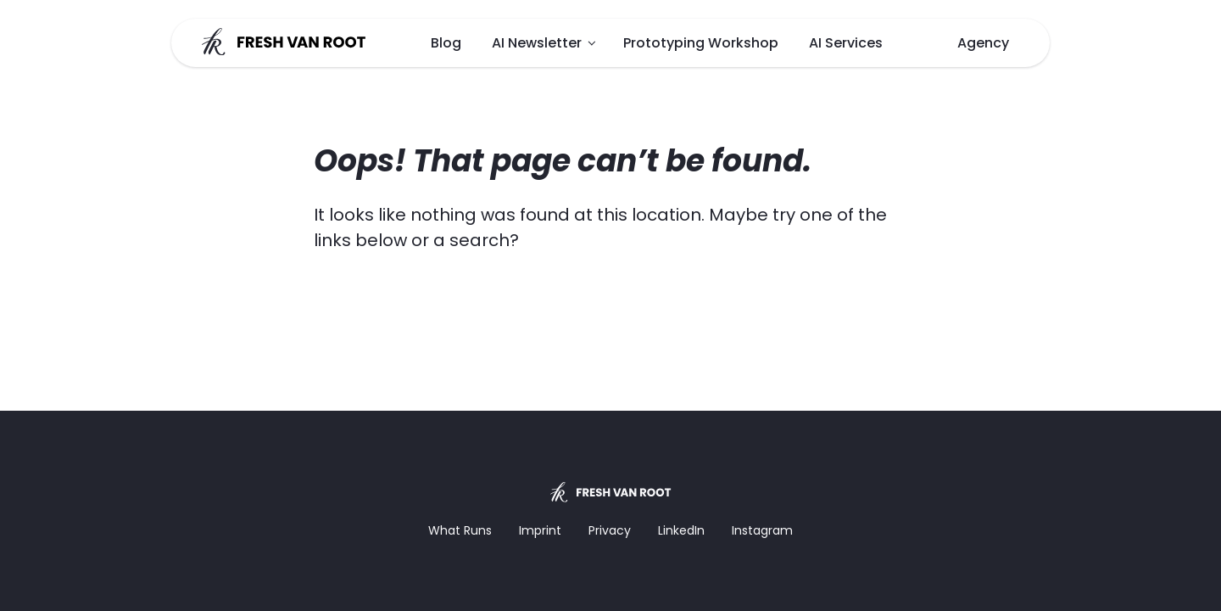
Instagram (762, 530)
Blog (446, 43)
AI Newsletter (537, 43)
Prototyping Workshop (700, 43)
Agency (983, 43)
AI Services (846, 43)
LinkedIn (681, 530)
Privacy (609, 530)
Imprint (540, 530)
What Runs (460, 530)
